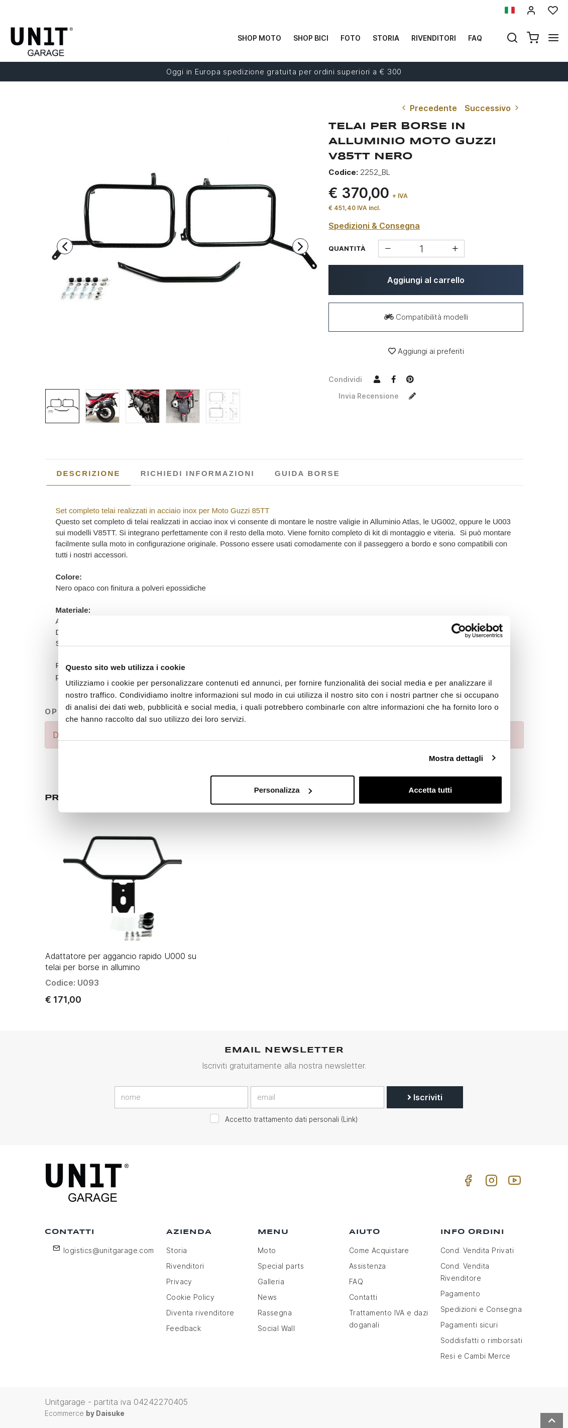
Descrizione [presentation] (89, 473)
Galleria (271, 1281)
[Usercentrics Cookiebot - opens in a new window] (459, 630)
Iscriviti (424, 1097)
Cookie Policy (190, 1297)
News (267, 1297)
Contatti (363, 1297)
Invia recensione (379, 396)
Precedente (428, 108)
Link (349, 1119)
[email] (317, 1097)
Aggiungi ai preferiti (426, 351)
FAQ (356, 1281)
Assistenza (367, 1266)
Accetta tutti (430, 790)
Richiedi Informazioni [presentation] (198, 473)
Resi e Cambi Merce (475, 1356)
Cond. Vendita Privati (477, 1250)
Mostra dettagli (456, 757)
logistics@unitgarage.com (108, 1250)
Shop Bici (310, 38)
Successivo (493, 108)
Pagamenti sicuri (469, 1324)
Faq (475, 38)
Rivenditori (433, 38)
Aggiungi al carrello (426, 280)
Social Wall (276, 1328)
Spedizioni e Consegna (481, 1309)
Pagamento (460, 1293)
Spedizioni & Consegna (374, 226)
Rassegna (275, 1312)
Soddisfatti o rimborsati (481, 1340)
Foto (350, 38)
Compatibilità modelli (426, 317)
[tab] (89, 473)
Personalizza (283, 790)
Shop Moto (259, 38)
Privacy (179, 1281)
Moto (267, 1250)
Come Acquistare (379, 1250)
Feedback (183, 1328)
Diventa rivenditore (200, 1312)
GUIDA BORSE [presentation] (307, 473)
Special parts (281, 1266)
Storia (386, 38)
